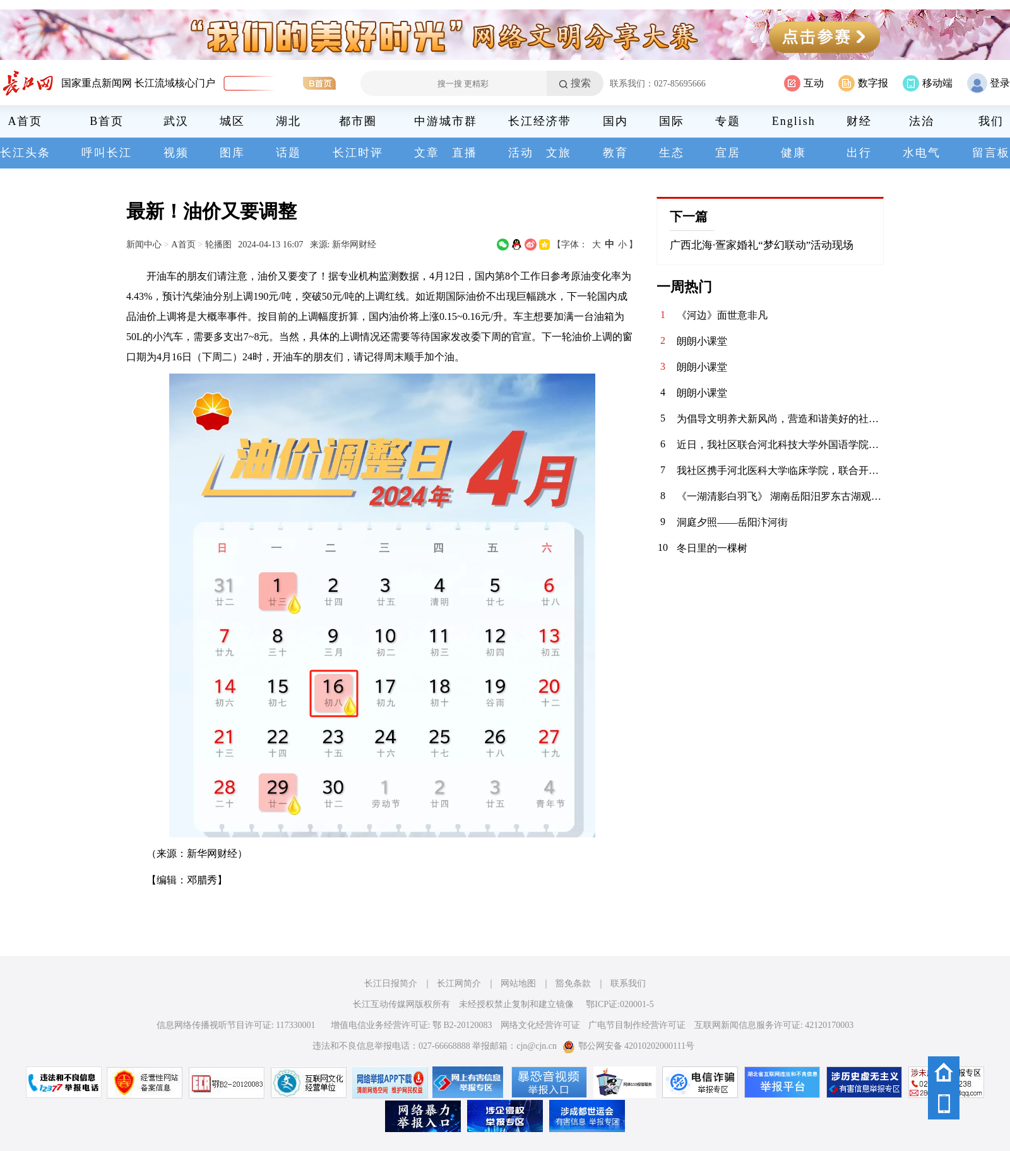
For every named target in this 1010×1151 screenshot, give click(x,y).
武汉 (176, 121)
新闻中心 (144, 244)
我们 (991, 121)
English (794, 121)
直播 (464, 152)
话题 (288, 152)
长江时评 (358, 152)
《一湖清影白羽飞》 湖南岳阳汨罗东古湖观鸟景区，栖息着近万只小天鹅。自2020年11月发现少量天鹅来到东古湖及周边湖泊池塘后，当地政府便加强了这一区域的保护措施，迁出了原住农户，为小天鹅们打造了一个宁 (780, 496)
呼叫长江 (106, 152)
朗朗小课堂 (702, 341)
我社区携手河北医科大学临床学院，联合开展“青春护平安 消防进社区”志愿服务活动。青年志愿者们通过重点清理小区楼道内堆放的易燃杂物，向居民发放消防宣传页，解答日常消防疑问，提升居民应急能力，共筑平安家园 (780, 470)
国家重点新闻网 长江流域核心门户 (138, 83)
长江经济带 (539, 121)
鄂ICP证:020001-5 (619, 1004)
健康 (793, 152)
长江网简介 (459, 983)
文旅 (558, 152)
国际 (671, 121)
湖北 (288, 121)
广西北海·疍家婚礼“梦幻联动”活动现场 (761, 245)
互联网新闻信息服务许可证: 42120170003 (773, 1025)
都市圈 (358, 121)
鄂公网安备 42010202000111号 (628, 1046)
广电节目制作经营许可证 (637, 1025)
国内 (615, 121)
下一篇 (689, 216)
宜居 (727, 152)
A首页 (25, 121)
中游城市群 (445, 121)
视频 (176, 152)
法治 (921, 121)
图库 (232, 152)
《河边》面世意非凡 (722, 315)
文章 (426, 152)
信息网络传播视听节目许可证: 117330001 (236, 1025)
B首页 (107, 121)
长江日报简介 (390, 983)
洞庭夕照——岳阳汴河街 (732, 522)
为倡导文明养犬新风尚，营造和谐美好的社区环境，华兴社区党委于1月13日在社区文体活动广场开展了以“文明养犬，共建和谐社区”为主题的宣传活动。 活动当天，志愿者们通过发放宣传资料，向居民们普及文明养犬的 (780, 418)
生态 (671, 152)
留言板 (991, 152)
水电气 (922, 152)
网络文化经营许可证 (540, 1025)
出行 (859, 152)
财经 (859, 121)
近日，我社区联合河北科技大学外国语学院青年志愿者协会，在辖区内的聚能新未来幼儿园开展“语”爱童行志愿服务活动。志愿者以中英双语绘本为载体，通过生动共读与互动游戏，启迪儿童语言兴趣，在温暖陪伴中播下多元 (780, 444)
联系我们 (628, 983)
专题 (727, 121)
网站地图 (518, 983)
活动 (520, 152)
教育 (615, 152)
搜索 (581, 83)
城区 (232, 121)
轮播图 (218, 244)
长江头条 (25, 152)
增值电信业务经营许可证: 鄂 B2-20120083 (411, 1025)
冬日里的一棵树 (712, 548)
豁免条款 (573, 983)
